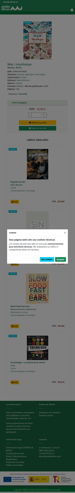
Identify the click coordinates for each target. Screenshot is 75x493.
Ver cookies (47, 259)
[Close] (65, 233)
